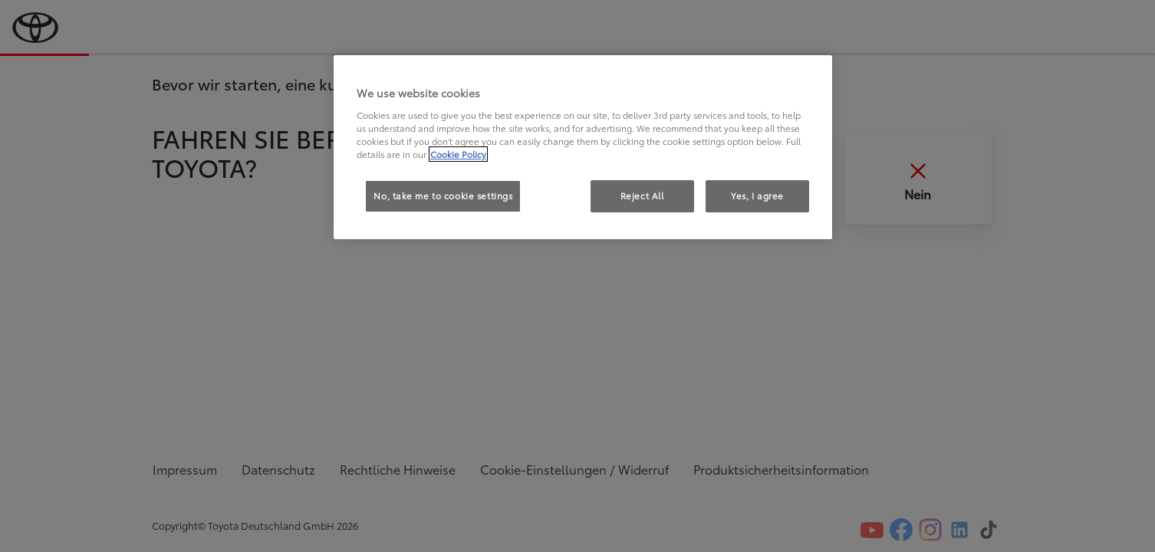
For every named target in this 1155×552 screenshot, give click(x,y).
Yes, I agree (757, 195)
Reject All (642, 195)
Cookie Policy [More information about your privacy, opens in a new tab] (458, 154)
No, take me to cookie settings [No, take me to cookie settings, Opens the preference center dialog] (442, 195)
